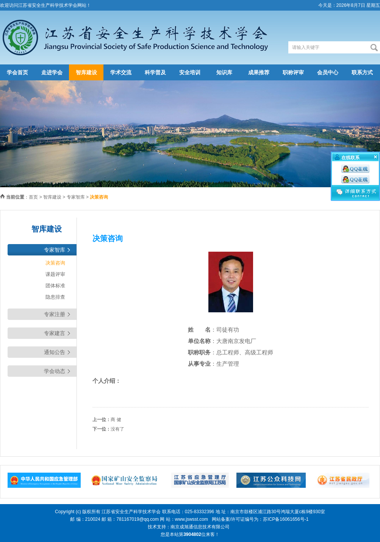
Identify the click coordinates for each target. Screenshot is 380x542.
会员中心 (327, 72)
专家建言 (54, 333)
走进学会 (52, 72)
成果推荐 (258, 72)
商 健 (116, 419)
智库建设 (86, 72)
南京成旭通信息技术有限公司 (200, 526)
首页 (33, 197)
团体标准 (55, 285)
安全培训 (189, 72)
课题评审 (55, 274)
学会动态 (54, 371)
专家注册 (54, 314)
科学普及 (155, 72)
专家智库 (76, 197)
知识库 (224, 72)
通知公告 (54, 352)
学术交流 (120, 72)
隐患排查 (55, 297)
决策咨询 (55, 263)
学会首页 (17, 72)
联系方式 (362, 72)
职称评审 (293, 72)
